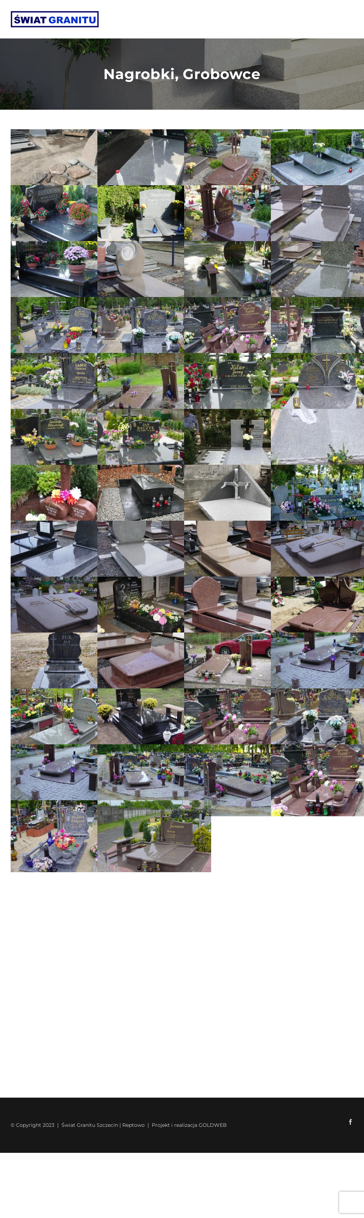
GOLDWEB (213, 1125)
